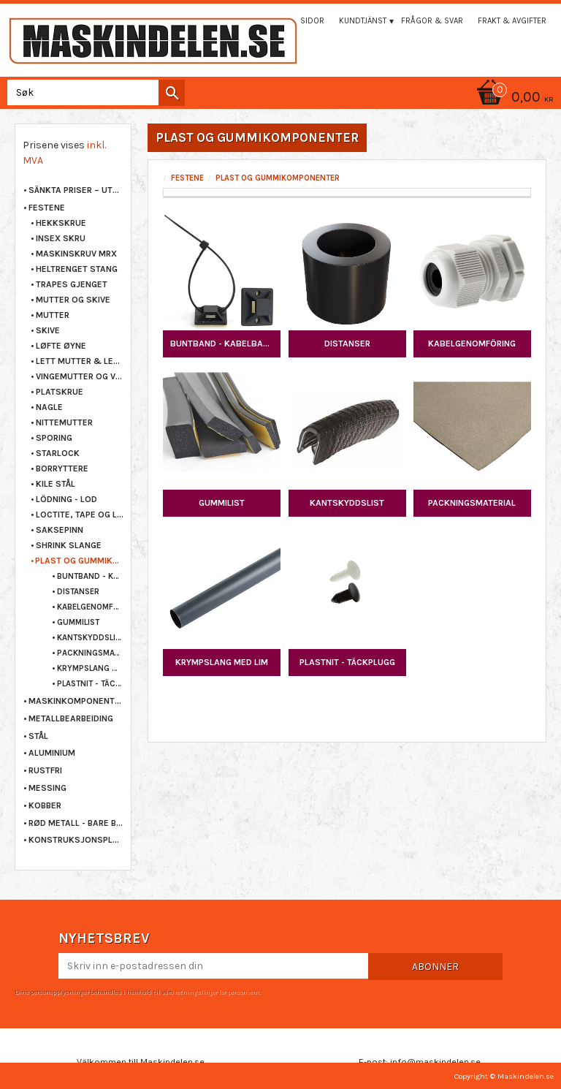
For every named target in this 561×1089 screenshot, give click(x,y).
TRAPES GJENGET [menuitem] (71, 284)
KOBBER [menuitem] (44, 805)
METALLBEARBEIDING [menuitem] (70, 718)
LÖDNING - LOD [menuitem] (66, 499)
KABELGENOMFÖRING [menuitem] (90, 607)
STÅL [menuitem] (38, 736)
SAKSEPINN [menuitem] (59, 530)
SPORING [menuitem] (54, 438)
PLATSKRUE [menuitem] (59, 392)
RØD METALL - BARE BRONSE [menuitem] (75, 823)
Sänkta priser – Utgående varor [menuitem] (75, 190)
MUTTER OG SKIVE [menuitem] (73, 300)
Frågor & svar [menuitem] (432, 21)
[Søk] (172, 93)
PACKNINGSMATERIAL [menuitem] (90, 653)
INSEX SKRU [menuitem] (60, 238)
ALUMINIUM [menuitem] (51, 753)
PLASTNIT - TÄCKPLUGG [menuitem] (90, 683)
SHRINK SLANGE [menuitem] (69, 545)
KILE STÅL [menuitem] (55, 484)
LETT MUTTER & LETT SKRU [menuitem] (79, 361)
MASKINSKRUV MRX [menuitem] (76, 253)
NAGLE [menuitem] (49, 407)
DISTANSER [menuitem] (78, 591)
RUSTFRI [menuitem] (45, 770)
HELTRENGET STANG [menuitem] (77, 269)
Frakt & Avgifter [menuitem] (512, 21)
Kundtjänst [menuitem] (362, 21)
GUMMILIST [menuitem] (78, 622)
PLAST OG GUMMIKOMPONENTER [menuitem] (79, 560)
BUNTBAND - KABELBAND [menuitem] (90, 576)
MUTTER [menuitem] (52, 315)
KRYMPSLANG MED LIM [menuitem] (90, 668)
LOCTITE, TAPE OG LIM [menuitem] (79, 514)
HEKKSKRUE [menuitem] (61, 223)
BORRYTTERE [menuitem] (62, 468)
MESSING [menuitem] (47, 788)
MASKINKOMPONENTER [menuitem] (75, 701)
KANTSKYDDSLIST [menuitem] (90, 637)
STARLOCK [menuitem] (58, 453)
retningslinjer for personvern (217, 991)
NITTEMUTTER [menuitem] (64, 422)
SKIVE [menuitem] (48, 330)
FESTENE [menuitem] (46, 207)
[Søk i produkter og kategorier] (93, 92)
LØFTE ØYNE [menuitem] (61, 346)
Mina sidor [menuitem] (301, 21)
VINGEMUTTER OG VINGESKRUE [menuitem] (79, 376)
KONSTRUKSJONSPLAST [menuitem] (75, 840)
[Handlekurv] (280, 98)
